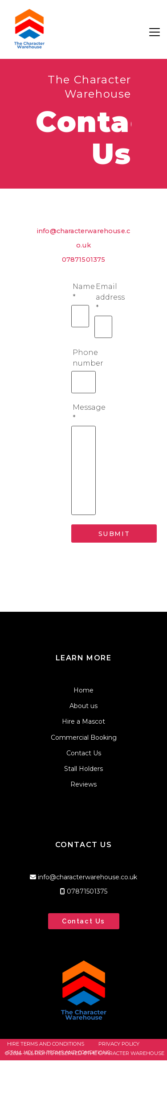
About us (83, 706)
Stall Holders (83, 769)
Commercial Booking (84, 737)
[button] (154, 32)
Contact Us (83, 753)
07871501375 (84, 259)
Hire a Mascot (83, 721)
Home (83, 690)
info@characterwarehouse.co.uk (87, 877)
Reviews (83, 784)
